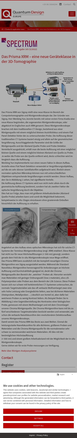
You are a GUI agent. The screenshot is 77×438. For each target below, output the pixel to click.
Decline (38, 411)
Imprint (32, 435)
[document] (38, 396)
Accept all (38, 426)
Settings (38, 418)
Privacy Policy (42, 435)
